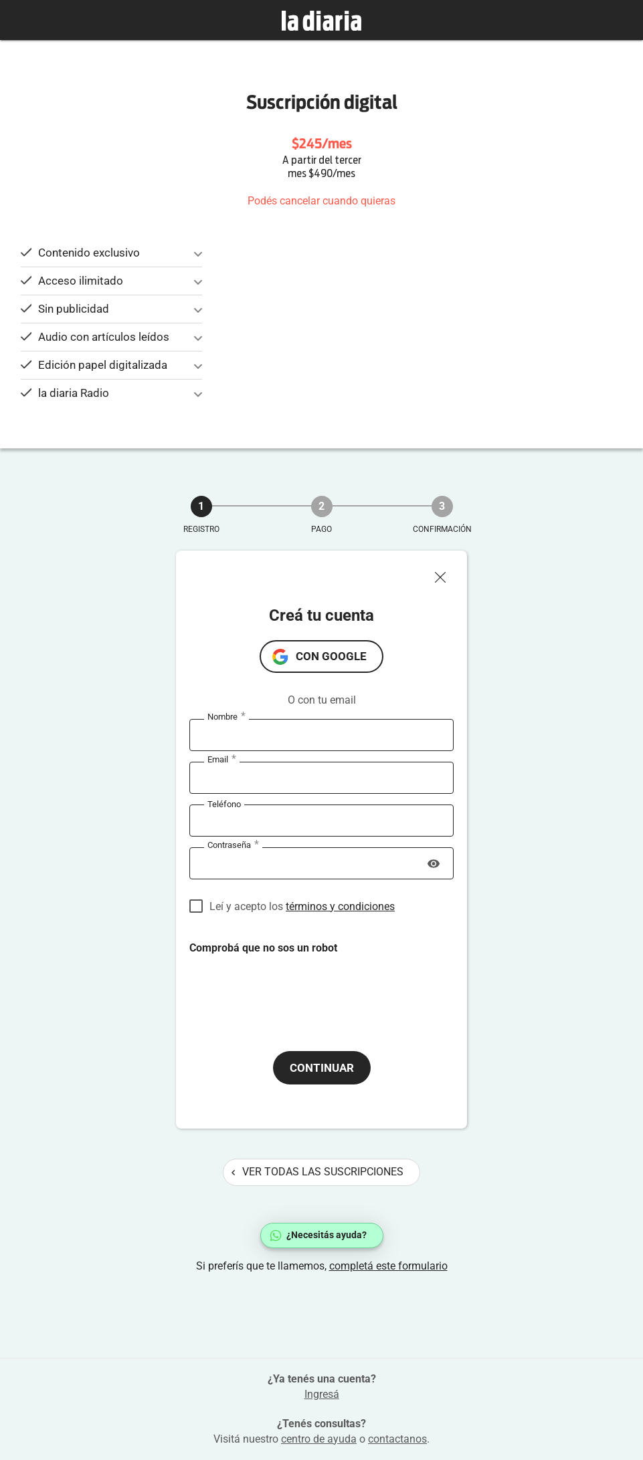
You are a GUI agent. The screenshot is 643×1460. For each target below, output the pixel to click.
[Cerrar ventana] (445, 574)
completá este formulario (388, 1266)
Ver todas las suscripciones (317, 1171)
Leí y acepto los (302, 906)
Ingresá (321, 1394)
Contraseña (233, 845)
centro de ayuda (319, 1439)
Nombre (226, 717)
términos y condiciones (340, 906)
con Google (331, 656)
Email (221, 759)
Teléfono (224, 804)
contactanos (397, 1439)
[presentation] (291, 992)
